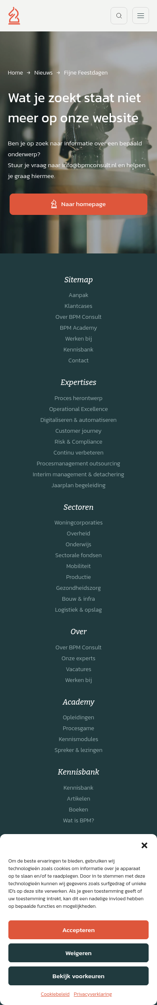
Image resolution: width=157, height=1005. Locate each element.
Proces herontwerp (78, 398)
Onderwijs (78, 544)
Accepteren (78, 930)
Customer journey (78, 430)
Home (15, 72)
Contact (78, 360)
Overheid (78, 533)
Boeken (78, 809)
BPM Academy (78, 327)
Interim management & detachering (78, 474)
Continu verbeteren (78, 452)
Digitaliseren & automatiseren (78, 420)
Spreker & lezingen (78, 750)
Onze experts (78, 658)
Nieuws (43, 72)
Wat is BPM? (78, 820)
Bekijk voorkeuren (78, 976)
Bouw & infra (78, 598)
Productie (78, 577)
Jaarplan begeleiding (78, 485)
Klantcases (78, 306)
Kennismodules (78, 739)
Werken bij (78, 338)
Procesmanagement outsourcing (79, 463)
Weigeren (78, 953)
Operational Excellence (78, 409)
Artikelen (78, 798)
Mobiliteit (78, 566)
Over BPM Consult (79, 317)
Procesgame (78, 728)
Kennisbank (79, 349)
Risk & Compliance (78, 441)
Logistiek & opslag (78, 609)
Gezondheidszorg (78, 588)
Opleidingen (78, 717)
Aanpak (78, 295)
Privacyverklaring (93, 994)
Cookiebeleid (55, 994)
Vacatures (78, 669)
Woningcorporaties (78, 522)
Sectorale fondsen (78, 555)
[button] (144, 844)
